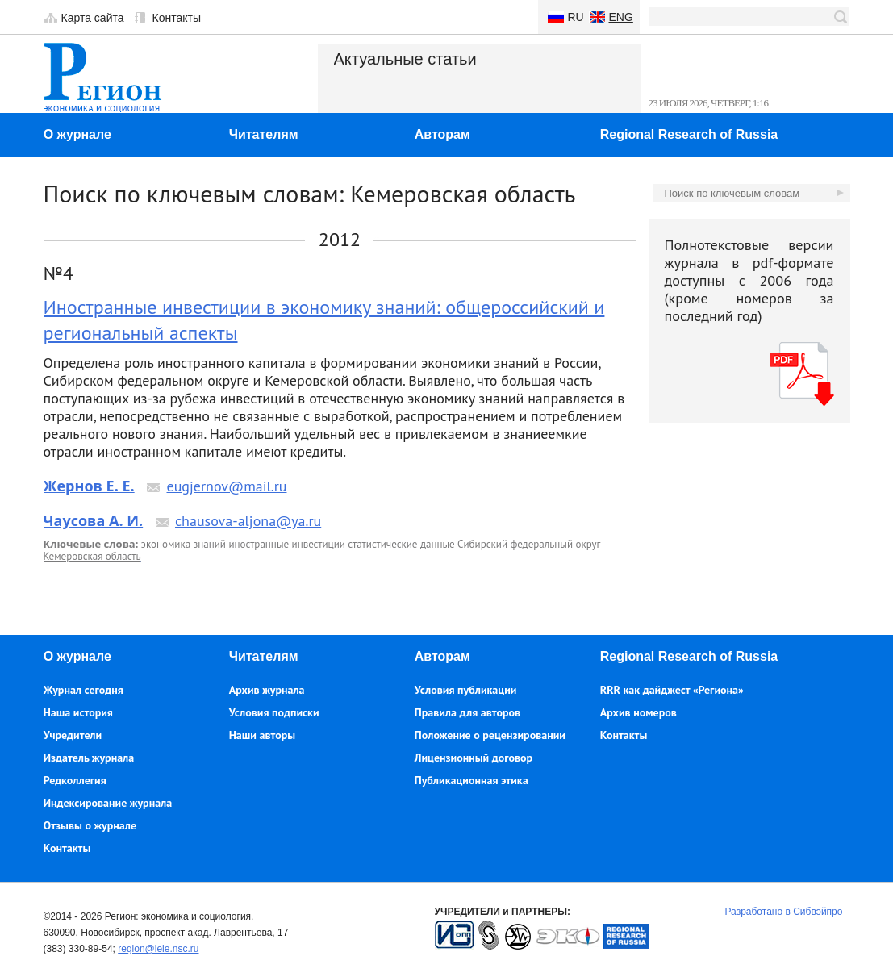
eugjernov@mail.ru (226, 486)
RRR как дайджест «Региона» (672, 690)
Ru (576, 16)
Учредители (73, 735)
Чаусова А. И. (94, 520)
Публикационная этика (471, 780)
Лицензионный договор (473, 757)
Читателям (263, 134)
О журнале (77, 134)
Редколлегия (75, 780)
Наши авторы (262, 735)
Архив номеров (638, 712)
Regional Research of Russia (689, 134)
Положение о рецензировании (490, 735)
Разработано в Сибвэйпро (784, 911)
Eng (621, 16)
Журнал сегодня (83, 690)
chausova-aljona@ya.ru (248, 520)
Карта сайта (92, 17)
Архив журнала (267, 690)
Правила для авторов (467, 712)
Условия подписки (274, 712)
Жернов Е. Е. (89, 485)
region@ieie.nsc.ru (158, 948)
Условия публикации (466, 690)
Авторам (442, 134)
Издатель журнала (89, 757)
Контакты (176, 17)
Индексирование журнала (108, 802)
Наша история (78, 712)
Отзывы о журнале (90, 825)
